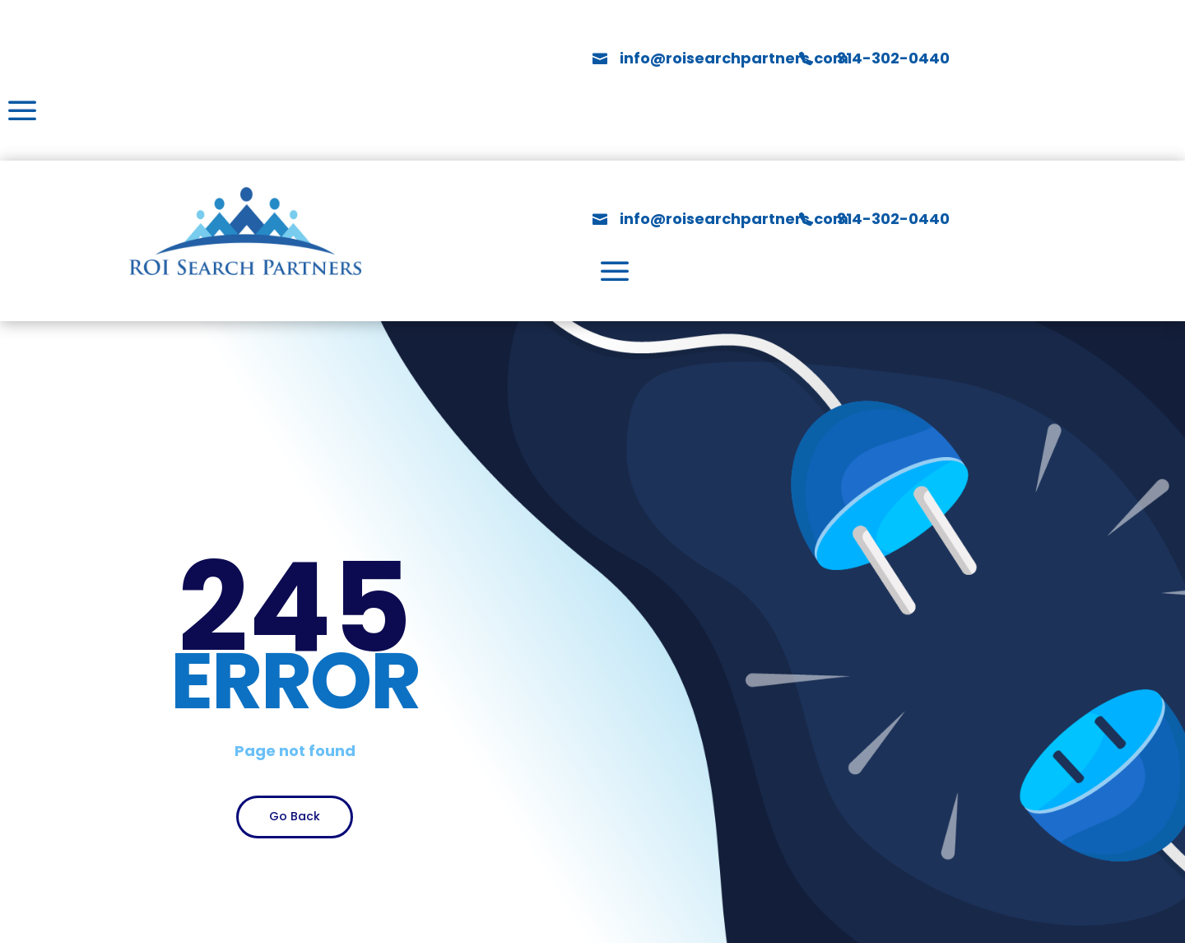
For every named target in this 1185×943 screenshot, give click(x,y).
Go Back (294, 816)
